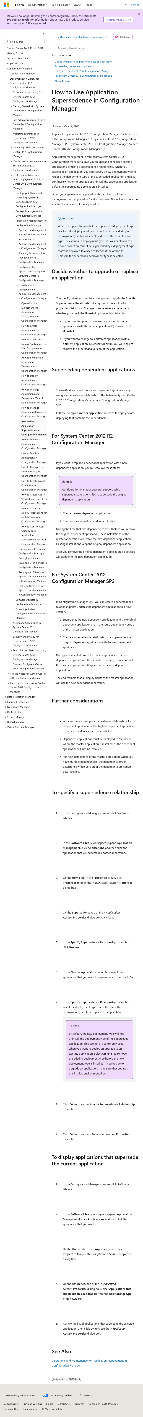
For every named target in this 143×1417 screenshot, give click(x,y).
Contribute (64, 1403)
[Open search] (126, 5)
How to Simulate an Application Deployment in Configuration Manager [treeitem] (34, 364)
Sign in (135, 4)
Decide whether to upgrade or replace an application (83, 61)
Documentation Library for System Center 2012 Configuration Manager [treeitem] (27, 97)
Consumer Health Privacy (102, 1403)
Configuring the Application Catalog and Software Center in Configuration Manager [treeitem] (32, 273)
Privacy (78, 1403)
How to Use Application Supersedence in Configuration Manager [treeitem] (34, 428)
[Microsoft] (6, 4)
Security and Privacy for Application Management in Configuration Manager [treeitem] (33, 576)
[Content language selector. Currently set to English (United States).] (20, 1395)
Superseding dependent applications (74, 66)
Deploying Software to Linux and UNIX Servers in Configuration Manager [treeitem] (33, 563)
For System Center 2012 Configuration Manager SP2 (83, 75)
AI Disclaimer (11, 1403)
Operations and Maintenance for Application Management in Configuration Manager (82, 37)
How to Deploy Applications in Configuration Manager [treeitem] (34, 380)
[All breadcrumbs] (55, 37)
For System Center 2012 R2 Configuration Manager (83, 71)
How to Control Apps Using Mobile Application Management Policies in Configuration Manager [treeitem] (34, 535)
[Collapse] (43, 34)
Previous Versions (32, 1403)
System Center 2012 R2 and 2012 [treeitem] (25, 48)
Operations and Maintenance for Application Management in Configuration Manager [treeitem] (34, 311)
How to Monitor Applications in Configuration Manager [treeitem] (34, 458)
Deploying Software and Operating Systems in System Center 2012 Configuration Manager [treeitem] (29, 199)
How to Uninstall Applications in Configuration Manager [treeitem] (34, 444)
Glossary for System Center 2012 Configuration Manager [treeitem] (28, 666)
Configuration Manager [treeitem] (22, 73)
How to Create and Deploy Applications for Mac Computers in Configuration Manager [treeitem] (34, 346)
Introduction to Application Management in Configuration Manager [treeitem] (33, 244)
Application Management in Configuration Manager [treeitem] (33, 232)
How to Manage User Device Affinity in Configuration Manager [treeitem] (34, 471)
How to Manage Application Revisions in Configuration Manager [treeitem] (34, 412)
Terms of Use (11, 1409)
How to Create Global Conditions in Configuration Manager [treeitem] (34, 485)
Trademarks (29, 1409)
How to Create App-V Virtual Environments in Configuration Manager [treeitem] (34, 499)
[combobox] (24, 41)
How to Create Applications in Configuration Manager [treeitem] (34, 330)
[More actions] (137, 37)
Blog (48, 1403)
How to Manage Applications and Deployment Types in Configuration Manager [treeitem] (34, 396)
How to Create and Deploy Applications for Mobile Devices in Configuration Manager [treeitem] (34, 515)
